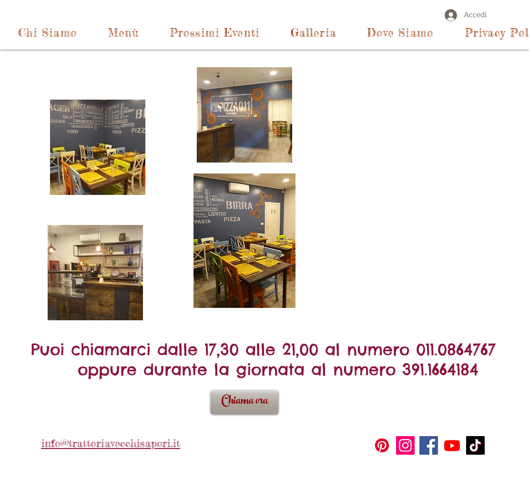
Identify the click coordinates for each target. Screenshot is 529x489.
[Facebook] (428, 445)
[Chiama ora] (244, 402)
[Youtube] (452, 445)
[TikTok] (475, 445)
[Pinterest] (382, 445)
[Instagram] (405, 445)
